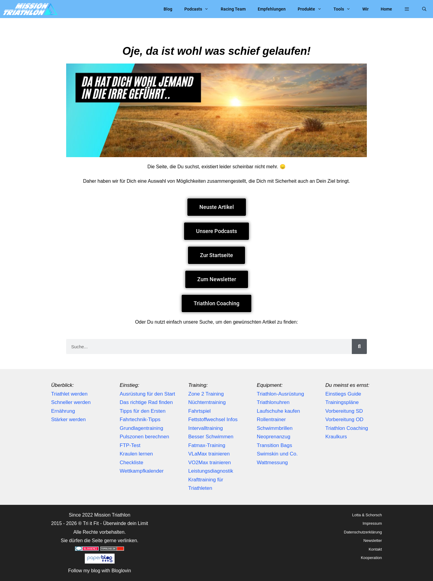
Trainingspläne (342, 402)
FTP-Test (130, 445)
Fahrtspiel (199, 411)
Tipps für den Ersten (142, 411)
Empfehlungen (272, 9)
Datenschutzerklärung (363, 532)
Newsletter (373, 540)
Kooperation (371, 557)
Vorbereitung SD (344, 411)
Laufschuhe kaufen (278, 411)
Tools (344, 9)
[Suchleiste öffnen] (424, 9)
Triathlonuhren (273, 402)
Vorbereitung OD (344, 419)
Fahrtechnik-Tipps (140, 419)
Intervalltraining (205, 428)
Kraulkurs (336, 437)
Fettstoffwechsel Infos (213, 419)
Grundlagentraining (141, 428)
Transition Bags (274, 445)
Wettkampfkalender (142, 471)
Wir (365, 9)
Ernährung (63, 411)
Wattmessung (272, 462)
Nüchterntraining (207, 402)
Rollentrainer (271, 419)
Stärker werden (68, 419)
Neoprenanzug (273, 437)
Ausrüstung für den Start (147, 394)
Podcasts (199, 9)
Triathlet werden (69, 394)
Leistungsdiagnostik (210, 471)
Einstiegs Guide (343, 394)
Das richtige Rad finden (146, 402)
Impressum (372, 523)
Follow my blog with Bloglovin (99, 570)
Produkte (312, 9)
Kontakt (375, 549)
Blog (168, 9)
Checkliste (131, 462)
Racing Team (233, 9)
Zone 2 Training (206, 394)
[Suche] (359, 346)
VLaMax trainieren (209, 454)
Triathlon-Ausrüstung (280, 394)
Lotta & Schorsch (367, 515)
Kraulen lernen (136, 454)
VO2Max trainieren (209, 462)
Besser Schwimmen (210, 437)
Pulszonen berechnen (144, 437)
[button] (407, 9)
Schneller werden (71, 402)
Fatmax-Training (206, 445)
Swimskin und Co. (277, 454)
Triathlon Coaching (346, 428)
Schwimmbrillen (275, 428)
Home (386, 9)
